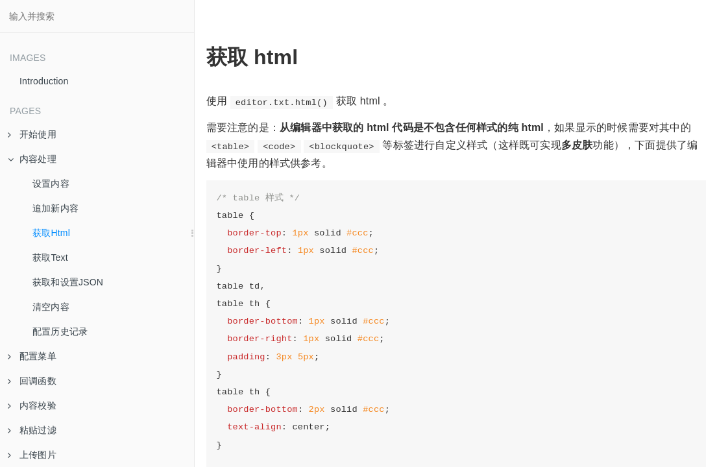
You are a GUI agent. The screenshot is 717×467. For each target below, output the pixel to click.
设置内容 (50, 183)
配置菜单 (32, 356)
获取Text (50, 257)
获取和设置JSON (67, 282)
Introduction (44, 81)
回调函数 (32, 381)
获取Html (51, 233)
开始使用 (32, 134)
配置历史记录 (60, 331)
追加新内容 (55, 208)
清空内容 (50, 307)
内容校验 (32, 405)
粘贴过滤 (32, 430)
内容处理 (32, 159)
